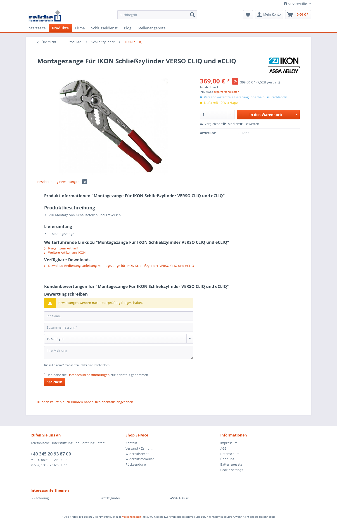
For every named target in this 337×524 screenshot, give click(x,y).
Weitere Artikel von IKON (65, 252)
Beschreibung (47, 182)
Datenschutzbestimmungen (89, 375)
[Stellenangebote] (152, 28)
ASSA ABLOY (179, 498)
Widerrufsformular (140, 459)
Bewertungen (73, 182)
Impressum (228, 443)
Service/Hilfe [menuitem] (296, 4)
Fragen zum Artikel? (61, 248)
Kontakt (131, 443)
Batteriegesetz (231, 464)
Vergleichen (211, 124)
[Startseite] (37, 28)
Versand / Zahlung (139, 448)
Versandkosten (131, 517)
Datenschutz (229, 454)
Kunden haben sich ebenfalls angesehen (102, 402)
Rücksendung (136, 464)
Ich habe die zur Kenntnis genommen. (98, 375)
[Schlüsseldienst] (104, 28)
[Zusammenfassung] (118, 327)
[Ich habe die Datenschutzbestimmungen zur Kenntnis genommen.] (45, 374)
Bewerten (249, 124)
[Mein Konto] (269, 14)
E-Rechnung (40, 498)
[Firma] (80, 28)
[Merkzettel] (248, 14)
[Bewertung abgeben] (118, 339)
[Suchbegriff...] (157, 14)
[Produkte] (60, 28)
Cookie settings (231, 470)
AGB (223, 448)
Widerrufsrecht (137, 454)
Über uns (227, 459)
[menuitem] (157, 17)
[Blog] (128, 28)
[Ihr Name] (118, 315)
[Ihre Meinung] (118, 352)
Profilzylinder (110, 498)
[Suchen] (192, 14)
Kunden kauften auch (53, 402)
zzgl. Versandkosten (226, 92)
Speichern (54, 382)
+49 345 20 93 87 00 (51, 454)
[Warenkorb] (298, 14)
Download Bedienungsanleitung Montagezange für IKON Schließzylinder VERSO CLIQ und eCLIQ (119, 265)
